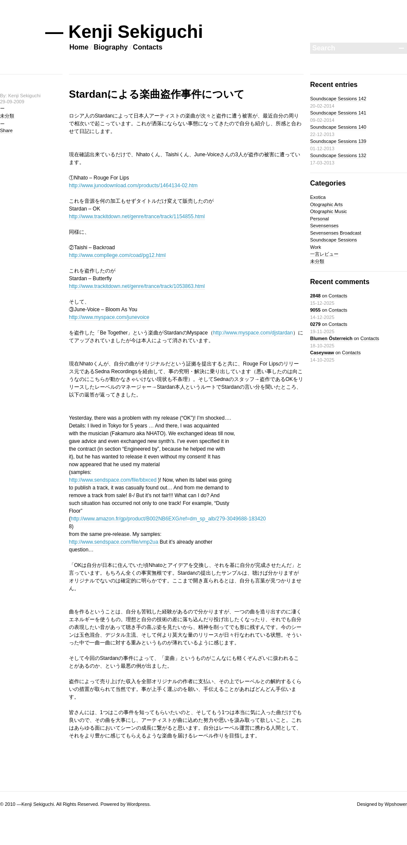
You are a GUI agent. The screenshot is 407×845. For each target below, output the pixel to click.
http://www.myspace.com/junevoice (109, 317)
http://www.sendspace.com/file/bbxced (112, 480)
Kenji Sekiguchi (38, 804)
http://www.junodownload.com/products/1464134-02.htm (133, 186)
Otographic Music (328, 211)
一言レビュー (324, 254)
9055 (315, 310)
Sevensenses (324, 225)
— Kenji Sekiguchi (124, 32)
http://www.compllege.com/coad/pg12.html (117, 255)
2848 (315, 295)
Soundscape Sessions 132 (338, 155)
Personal (319, 218)
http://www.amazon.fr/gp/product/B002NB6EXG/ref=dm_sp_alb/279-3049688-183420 (168, 519)
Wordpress (138, 804)
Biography (110, 47)
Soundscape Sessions (333, 239)
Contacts (147, 47)
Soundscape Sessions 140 (338, 127)
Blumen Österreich (331, 338)
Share (6, 130)
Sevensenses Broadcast (335, 232)
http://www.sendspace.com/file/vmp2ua (113, 542)
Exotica (318, 197)
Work (315, 247)
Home (78, 47)
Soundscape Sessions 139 (338, 141)
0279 (315, 324)
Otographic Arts (326, 204)
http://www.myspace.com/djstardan (253, 333)
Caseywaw (322, 352)
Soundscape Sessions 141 (338, 112)
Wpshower (396, 804)
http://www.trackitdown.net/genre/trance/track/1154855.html (137, 217)
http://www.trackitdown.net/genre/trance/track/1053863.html (137, 286)
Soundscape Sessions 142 (338, 98)
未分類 (7, 115)
